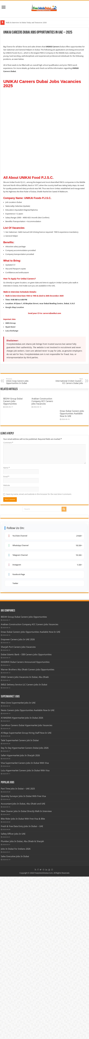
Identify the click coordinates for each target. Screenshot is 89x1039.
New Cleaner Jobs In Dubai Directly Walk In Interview (26, 973)
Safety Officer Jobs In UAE (13, 996)
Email (6, 639)
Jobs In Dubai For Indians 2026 (15, 1011)
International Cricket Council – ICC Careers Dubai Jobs (68, 345)
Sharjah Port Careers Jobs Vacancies (18, 809)
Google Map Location (14, 271)
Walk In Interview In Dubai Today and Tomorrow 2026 (26, 22)
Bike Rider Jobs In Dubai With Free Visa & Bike (23, 981)
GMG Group (10, 287)
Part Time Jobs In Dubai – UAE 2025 (18, 951)
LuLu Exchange (11, 295)
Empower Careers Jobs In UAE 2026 (18, 802)
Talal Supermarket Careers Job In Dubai (20, 903)
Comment (8, 605)
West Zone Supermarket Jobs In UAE (18, 865)
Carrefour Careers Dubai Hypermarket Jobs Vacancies (26, 888)
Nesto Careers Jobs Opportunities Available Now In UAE (27, 872)
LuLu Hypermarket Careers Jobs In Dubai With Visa (25, 933)
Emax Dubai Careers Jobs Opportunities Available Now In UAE (72, 576)
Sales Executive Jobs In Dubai (15, 1019)
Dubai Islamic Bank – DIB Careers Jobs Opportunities (26, 817)
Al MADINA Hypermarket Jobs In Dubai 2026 (22, 880)
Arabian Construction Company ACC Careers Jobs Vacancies (42, 365)
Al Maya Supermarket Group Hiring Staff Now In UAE (26, 895)
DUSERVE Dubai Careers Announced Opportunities (25, 824)
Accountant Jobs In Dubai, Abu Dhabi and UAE (23, 966)
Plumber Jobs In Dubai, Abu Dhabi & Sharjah (22, 1004)
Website (6, 648)
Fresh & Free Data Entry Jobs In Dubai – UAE (22, 988)
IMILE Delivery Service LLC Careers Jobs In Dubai (24, 847)
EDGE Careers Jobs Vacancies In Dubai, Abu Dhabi (25, 839)
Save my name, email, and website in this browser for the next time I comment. (39, 657)
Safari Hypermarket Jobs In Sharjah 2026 (20, 918)
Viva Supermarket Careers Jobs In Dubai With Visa (25, 925)
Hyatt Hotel (10, 291)
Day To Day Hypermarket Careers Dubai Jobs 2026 (24, 910)
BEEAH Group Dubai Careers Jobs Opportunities (13, 365)
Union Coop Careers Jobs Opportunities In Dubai (20, 345)
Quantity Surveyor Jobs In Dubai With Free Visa (23, 958)
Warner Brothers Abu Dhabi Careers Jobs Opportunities (27, 832)
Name (6, 630)
